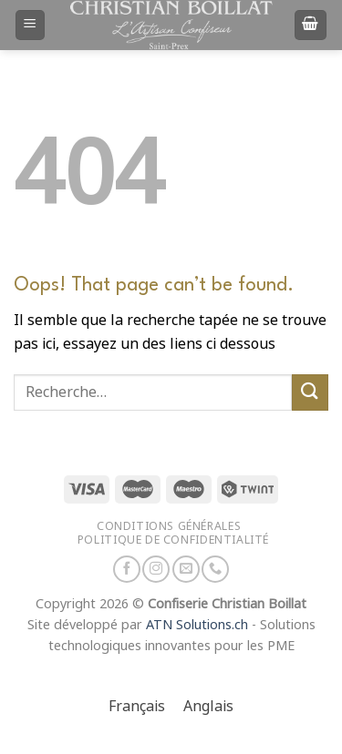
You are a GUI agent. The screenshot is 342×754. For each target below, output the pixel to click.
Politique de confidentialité (173, 539)
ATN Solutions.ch (197, 625)
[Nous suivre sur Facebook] (126, 569)
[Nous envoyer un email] (186, 569)
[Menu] (31, 25)
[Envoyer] (310, 392)
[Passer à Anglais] (208, 707)
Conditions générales (169, 526)
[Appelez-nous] (215, 569)
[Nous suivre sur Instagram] (156, 569)
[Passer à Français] (136, 707)
